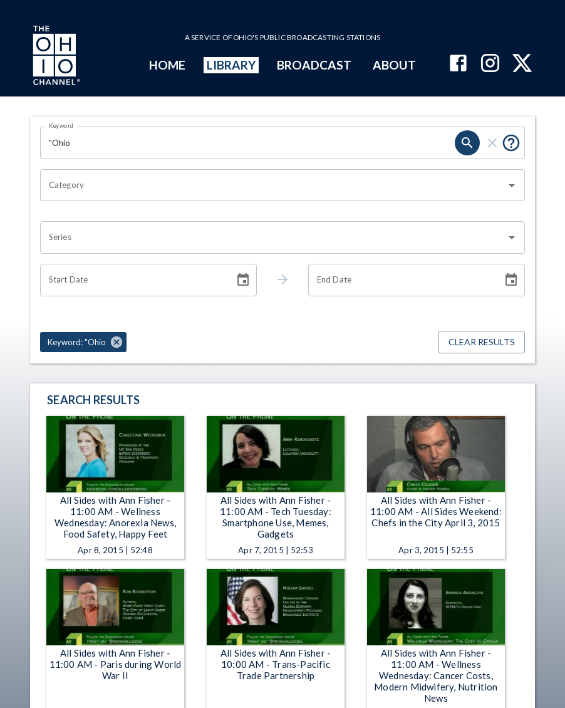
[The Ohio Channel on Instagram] (490, 64)
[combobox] (273, 185)
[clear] (492, 142)
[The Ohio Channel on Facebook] (458, 64)
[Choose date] (243, 280)
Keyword (61, 125)
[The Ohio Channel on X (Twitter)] (522, 64)
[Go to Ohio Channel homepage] (55, 57)
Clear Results (481, 342)
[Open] (512, 185)
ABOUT (394, 65)
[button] (83, 342)
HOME (167, 65)
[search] (467, 142)
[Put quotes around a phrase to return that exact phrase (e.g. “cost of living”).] (511, 143)
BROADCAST (314, 65)
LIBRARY (231, 65)
